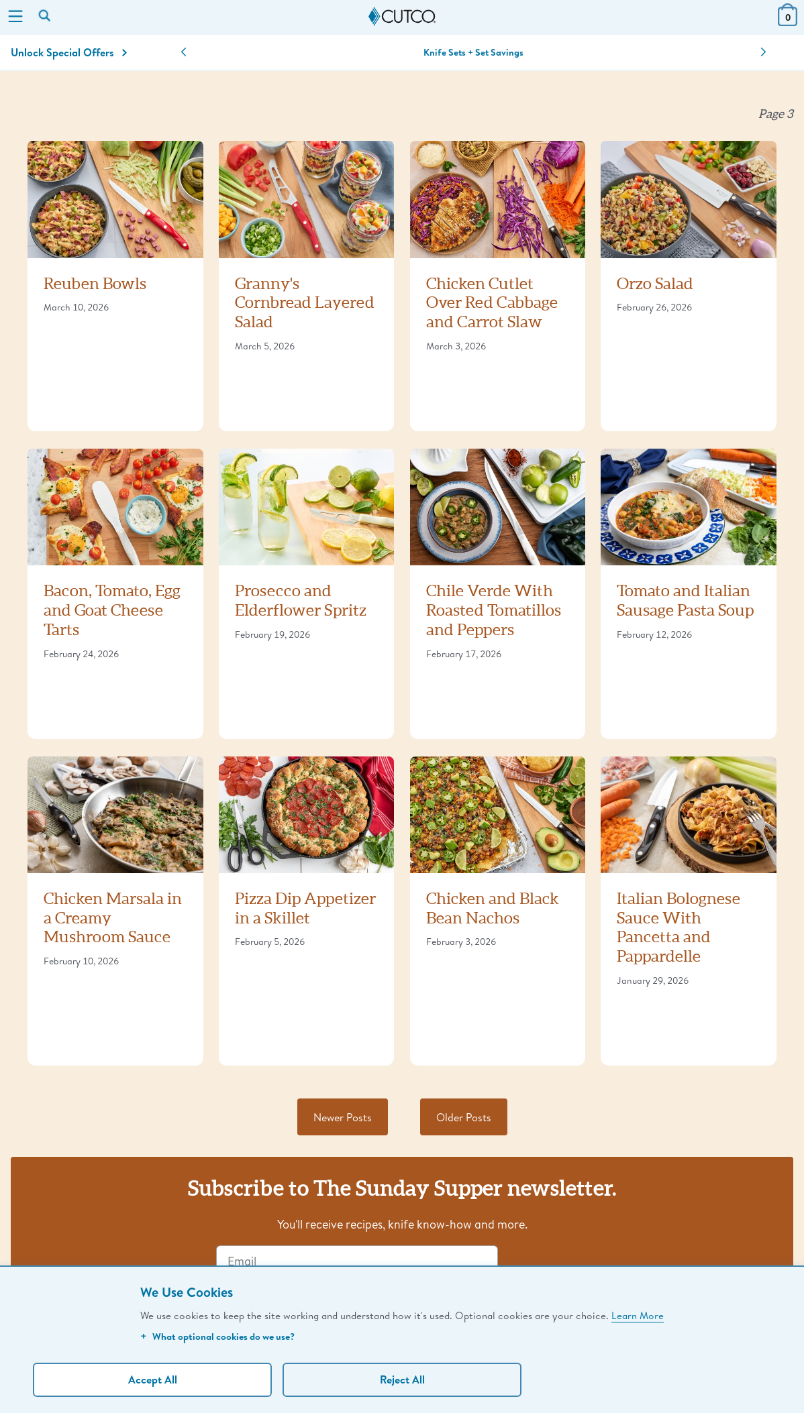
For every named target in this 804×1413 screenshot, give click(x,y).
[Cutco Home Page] (402, 16)
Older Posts (463, 1117)
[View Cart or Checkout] (787, 22)
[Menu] (15, 17)
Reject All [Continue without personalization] (402, 1379)
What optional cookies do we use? (217, 1336)
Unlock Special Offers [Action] (69, 52)
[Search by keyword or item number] (45, 16)
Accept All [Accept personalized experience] (152, 1379)
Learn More (637, 1315)
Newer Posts (342, 1117)
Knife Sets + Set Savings (473, 52)
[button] (183, 52)
